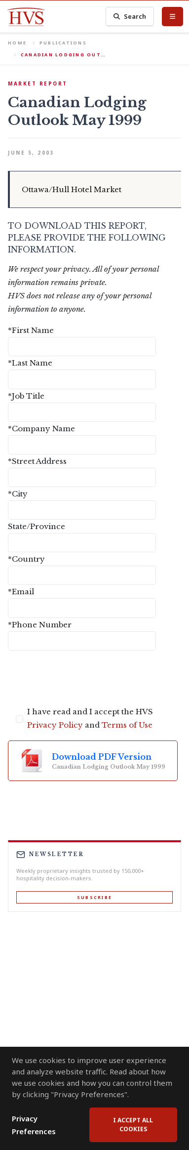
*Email (21, 591)
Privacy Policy (55, 725)
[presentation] (83, 677)
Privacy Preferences (34, 1124)
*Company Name (41, 428)
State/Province (36, 526)
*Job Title (26, 396)
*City (18, 493)
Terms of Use (127, 725)
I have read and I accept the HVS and (90, 718)
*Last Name (30, 363)
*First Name (31, 330)
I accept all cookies (133, 1124)
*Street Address (37, 461)
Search (129, 16)
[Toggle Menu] (172, 16)
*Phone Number (40, 624)
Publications (63, 43)
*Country (26, 559)
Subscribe (94, 897)
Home (17, 43)
